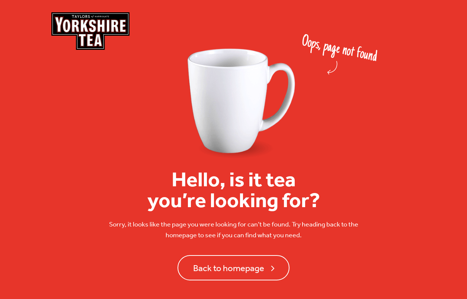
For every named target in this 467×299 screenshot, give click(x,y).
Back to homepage (228, 268)
